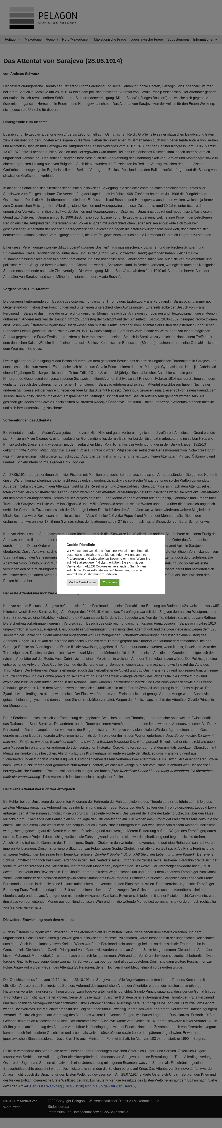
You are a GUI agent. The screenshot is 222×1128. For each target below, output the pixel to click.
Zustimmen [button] (110, 582)
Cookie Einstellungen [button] (82, 582)
